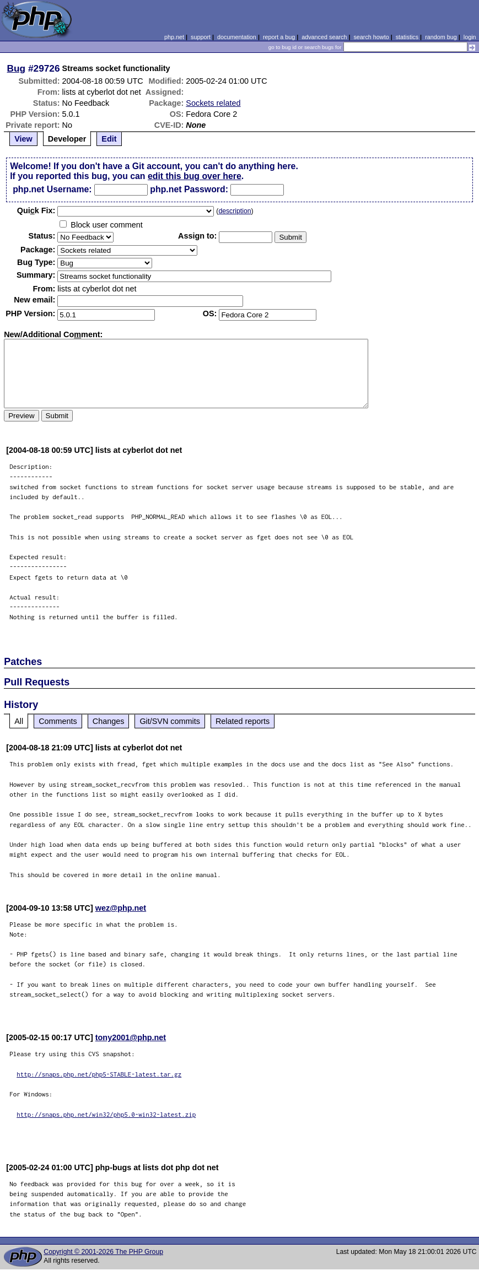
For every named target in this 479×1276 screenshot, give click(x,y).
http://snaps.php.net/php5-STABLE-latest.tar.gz (99, 1074)
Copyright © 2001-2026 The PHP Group (103, 1252)
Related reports (243, 721)
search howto (371, 37)
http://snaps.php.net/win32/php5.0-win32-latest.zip (106, 1114)
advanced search (324, 37)
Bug (16, 68)
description (234, 211)
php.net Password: (189, 189)
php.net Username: (52, 189)
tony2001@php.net (130, 1037)
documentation (236, 37)
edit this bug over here (194, 176)
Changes (109, 721)
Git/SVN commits (169, 721)
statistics (407, 37)
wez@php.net (120, 908)
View (23, 138)
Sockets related (213, 103)
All (18, 721)
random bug (441, 37)
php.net (174, 37)
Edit (108, 138)
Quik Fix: (36, 210)
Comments (58, 721)
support (201, 37)
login (470, 37)
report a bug (279, 37)
